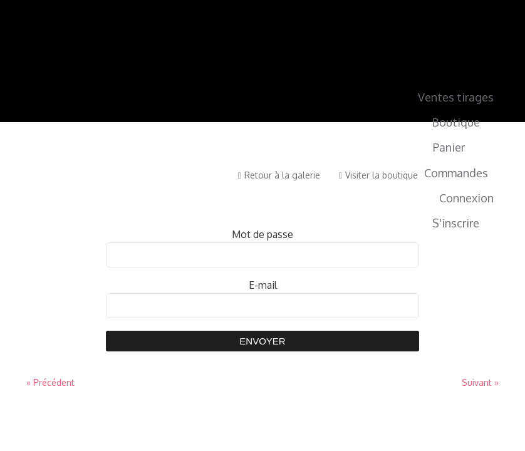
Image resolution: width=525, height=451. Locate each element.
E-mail (263, 285)
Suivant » (480, 382)
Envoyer (262, 341)
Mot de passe (262, 234)
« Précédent (50, 382)
